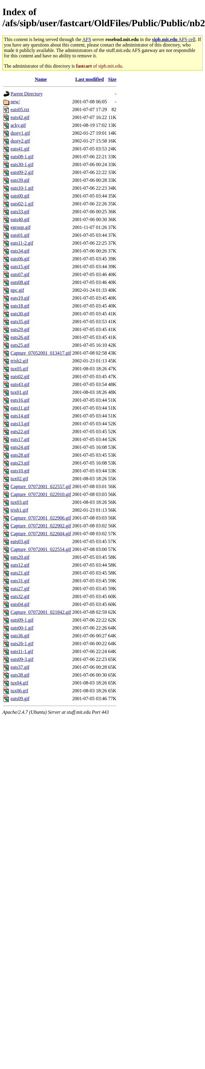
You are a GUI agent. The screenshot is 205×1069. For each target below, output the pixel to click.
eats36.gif (20, 635)
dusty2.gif (20, 140)
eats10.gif (20, 470)
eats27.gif (20, 588)
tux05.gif (19, 368)
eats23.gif (20, 462)
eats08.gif (20, 282)
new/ (15, 101)
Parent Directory (27, 93)
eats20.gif (20, 557)
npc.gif (17, 290)
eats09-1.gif (22, 620)
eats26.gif (20, 337)
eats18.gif (20, 305)
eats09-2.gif (22, 172)
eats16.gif (20, 400)
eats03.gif (20, 541)
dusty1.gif (20, 133)
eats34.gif (20, 250)
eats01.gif (20, 235)
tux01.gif (19, 392)
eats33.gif (20, 211)
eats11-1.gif (22, 651)
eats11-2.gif (22, 243)
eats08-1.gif (22, 156)
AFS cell (173, 39)
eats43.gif (20, 384)
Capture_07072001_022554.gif (41, 549)
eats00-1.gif (22, 627)
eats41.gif (20, 148)
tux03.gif (19, 502)
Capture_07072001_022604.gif (41, 533)
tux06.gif (19, 690)
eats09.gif (20, 698)
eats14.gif (20, 415)
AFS (86, 39)
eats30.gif (20, 313)
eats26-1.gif (22, 643)
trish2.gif (19, 360)
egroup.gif (20, 227)
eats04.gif (20, 604)
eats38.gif (20, 675)
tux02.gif (19, 478)
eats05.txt (20, 109)
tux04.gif (19, 682)
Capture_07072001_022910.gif (41, 494)
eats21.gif (20, 572)
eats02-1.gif (22, 203)
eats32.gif (20, 596)
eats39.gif (20, 180)
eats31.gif (20, 580)
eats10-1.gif (22, 188)
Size (112, 79)
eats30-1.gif (22, 164)
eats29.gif (20, 329)
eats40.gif (20, 219)
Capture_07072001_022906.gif (41, 517)
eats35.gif (20, 321)
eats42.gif (20, 117)
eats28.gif (20, 455)
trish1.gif (19, 510)
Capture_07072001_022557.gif (41, 486)
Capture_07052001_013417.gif (41, 353)
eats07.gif (20, 274)
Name (41, 79)
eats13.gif (20, 423)
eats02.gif (20, 376)
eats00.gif (20, 195)
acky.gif (18, 125)
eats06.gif (20, 258)
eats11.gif (20, 408)
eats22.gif (20, 431)
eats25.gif (20, 345)
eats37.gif (20, 667)
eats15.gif (20, 266)
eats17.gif (20, 439)
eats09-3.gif (22, 659)
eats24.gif (20, 447)
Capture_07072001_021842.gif (41, 612)
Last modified (89, 79)
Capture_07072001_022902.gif (41, 525)
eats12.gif (20, 565)
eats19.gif (20, 298)
